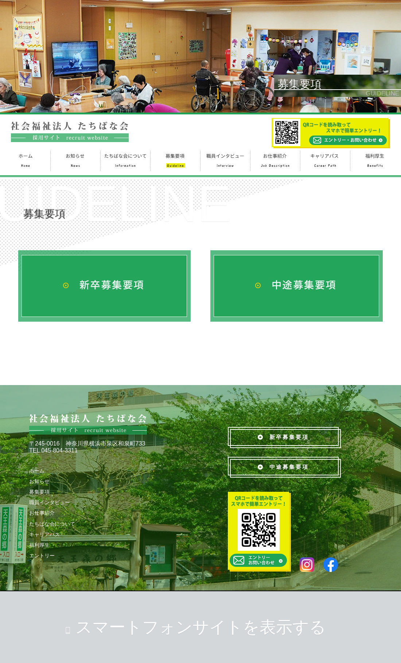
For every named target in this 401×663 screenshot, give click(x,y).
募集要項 (175, 159)
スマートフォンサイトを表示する (200, 627)
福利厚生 (375, 159)
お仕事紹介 (275, 159)
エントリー (42, 555)
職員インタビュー (225, 159)
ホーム (25, 159)
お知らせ (75, 159)
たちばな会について (125, 159)
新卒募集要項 (283, 437)
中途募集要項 (283, 467)
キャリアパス (325, 159)
